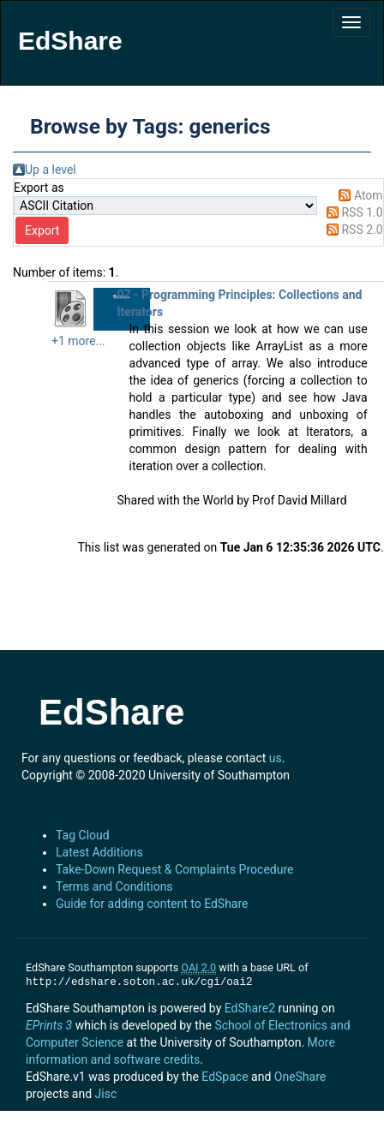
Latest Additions (99, 852)
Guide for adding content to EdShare (152, 903)
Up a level (50, 169)
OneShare (300, 1076)
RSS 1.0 (361, 212)
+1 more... (78, 341)
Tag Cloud (83, 835)
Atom (368, 195)
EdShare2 (250, 1008)
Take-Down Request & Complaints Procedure (174, 869)
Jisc (106, 1094)
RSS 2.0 (361, 229)
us (275, 758)
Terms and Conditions (114, 886)
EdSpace (224, 1076)
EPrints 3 (49, 1025)
